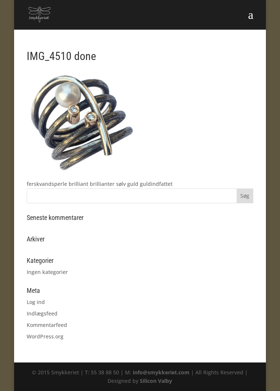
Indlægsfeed (42, 313)
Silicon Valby (156, 380)
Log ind (36, 301)
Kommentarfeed (47, 324)
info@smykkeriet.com (161, 372)
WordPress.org (45, 336)
